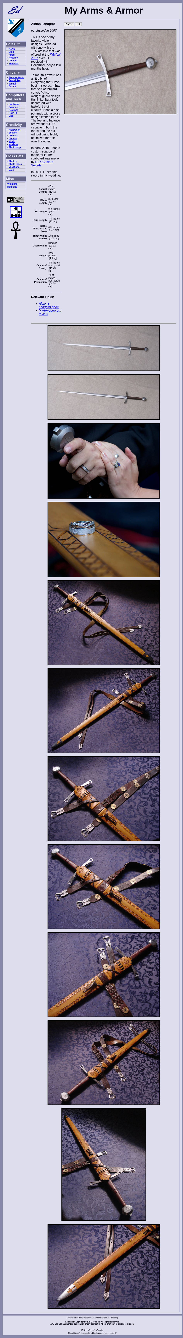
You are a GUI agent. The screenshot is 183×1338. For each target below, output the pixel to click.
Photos (13, 161)
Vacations (14, 167)
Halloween (14, 129)
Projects (13, 135)
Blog (11, 52)
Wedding (13, 63)
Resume (13, 57)
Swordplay (14, 80)
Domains (12, 186)
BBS (11, 116)
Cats (11, 170)
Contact (13, 60)
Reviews (13, 110)
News (12, 49)
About (12, 54)
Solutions (14, 107)
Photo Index (15, 164)
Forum (12, 86)
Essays (13, 132)
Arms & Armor (17, 77)
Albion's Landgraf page (49, 305)
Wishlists (12, 184)
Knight (12, 83)
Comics (13, 138)
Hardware (14, 104)
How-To (13, 113)
